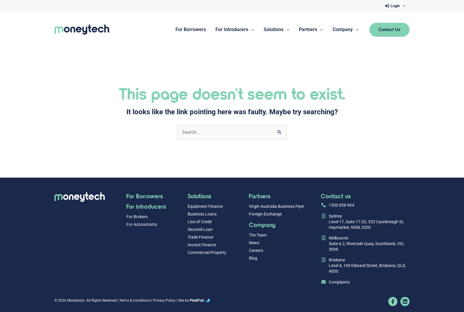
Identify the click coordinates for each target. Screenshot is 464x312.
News (254, 242)
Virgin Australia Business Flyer (276, 206)
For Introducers (146, 206)
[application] (403, 6)
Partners (259, 196)
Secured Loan (200, 229)
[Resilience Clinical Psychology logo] (79, 197)
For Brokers (137, 216)
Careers (256, 250)
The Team (258, 235)
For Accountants (141, 224)
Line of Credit (200, 221)
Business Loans (202, 214)
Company (262, 224)
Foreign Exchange (265, 214)
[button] (395, 6)
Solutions (199, 196)
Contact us (336, 196)
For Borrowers (144, 196)
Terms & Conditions (134, 300)
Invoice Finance (202, 244)
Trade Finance (200, 237)
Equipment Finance (205, 206)
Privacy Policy (164, 300)
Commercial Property (207, 252)
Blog (253, 258)
